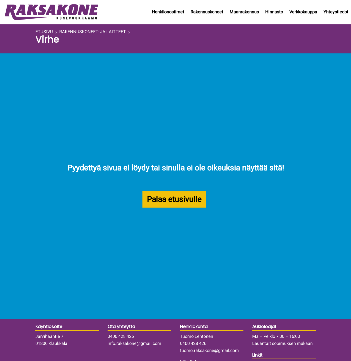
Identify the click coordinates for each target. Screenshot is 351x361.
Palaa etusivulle (174, 199)
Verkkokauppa (303, 12)
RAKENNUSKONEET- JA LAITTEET (92, 32)
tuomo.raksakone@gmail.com (209, 350)
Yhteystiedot (335, 12)
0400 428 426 (121, 336)
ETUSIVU (44, 32)
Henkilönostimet (168, 12)
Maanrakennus (244, 12)
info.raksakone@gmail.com (134, 343)
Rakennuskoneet (207, 12)
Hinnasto (274, 12)
